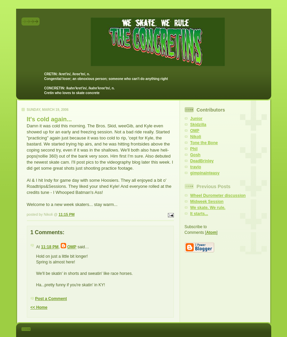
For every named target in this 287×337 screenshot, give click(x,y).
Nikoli (195, 136)
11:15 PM (66, 214)
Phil (194, 148)
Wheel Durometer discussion (218, 195)
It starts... (199, 213)
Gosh (195, 155)
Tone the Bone (204, 142)
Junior (196, 118)
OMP (71, 247)
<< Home (39, 307)
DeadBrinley (202, 161)
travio (195, 167)
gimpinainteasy (205, 173)
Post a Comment (51, 298)
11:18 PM (49, 247)
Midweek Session (207, 201)
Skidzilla (198, 124)
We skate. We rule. (208, 207)
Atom (211, 232)
